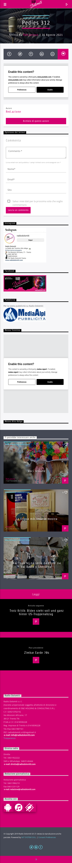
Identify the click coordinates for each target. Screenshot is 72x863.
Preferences (21, 90)
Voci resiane (36, 471)
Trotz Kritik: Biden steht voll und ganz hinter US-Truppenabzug (37, 612)
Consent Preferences (47, 837)
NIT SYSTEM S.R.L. (28, 837)
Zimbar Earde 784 (36, 652)
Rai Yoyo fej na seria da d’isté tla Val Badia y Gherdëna (37, 564)
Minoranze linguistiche (36, 18)
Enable (50, 90)
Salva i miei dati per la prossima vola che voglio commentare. (38, 201)
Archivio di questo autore (36, 121)
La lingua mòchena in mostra (36, 519)
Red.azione (30, 34)
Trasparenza (10, 738)
